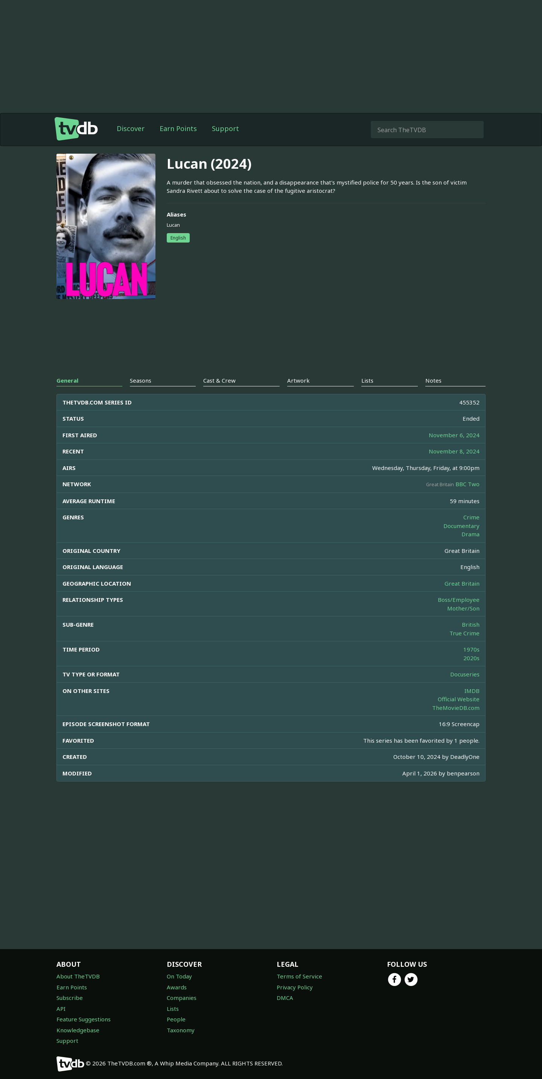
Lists (173, 1008)
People (176, 1019)
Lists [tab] (367, 380)
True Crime (464, 633)
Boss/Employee (459, 599)
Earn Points (178, 128)
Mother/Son (463, 608)
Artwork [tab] (298, 380)
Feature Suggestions (83, 1019)
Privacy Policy (295, 987)
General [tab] (67, 380)
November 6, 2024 (454, 435)
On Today (179, 976)
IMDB (472, 690)
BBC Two (467, 484)
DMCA (285, 997)
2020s (471, 658)
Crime (471, 517)
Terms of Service (299, 976)
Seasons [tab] (140, 380)
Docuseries (465, 674)
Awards (177, 987)
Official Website (459, 699)
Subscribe (69, 997)
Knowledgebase (77, 1030)
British (471, 624)
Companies (181, 997)
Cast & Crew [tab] (219, 380)
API (60, 1008)
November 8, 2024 (454, 451)
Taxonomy (181, 1030)
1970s (471, 649)
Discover (131, 128)
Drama (470, 534)
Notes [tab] (433, 380)
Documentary (461, 526)
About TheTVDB (78, 976)
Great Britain (462, 583)
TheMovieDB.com (456, 707)
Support (225, 128)
